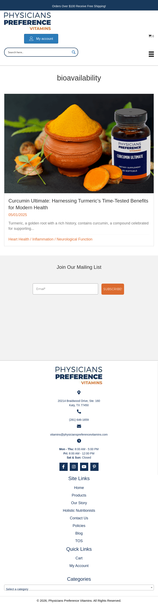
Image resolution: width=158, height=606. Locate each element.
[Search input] (38, 52)
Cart (79, 558)
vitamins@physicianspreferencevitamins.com (79, 434)
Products (79, 495)
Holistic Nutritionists (79, 510)
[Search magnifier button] (74, 52)
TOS (79, 541)
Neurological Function (74, 239)
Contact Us (79, 518)
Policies (79, 526)
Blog (79, 533)
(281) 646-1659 (79, 419)
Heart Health (18, 239)
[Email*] (65, 288)
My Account (78, 566)
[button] (63, 467)
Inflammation (42, 239)
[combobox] (79, 587)
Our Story (79, 503)
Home (79, 488)
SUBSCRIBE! (112, 289)
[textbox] (79, 589)
